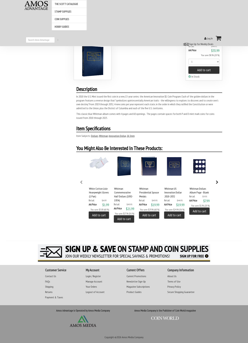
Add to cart (204, 70)
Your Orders (91, 286)
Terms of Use (173, 281)
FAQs (47, 281)
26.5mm (131, 136)
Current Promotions (136, 276)
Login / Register (93, 276)
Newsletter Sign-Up (136, 281)
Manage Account (94, 281)
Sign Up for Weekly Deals (197, 44)
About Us (172, 276)
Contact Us (50, 276)
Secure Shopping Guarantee (180, 292)
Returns (49, 292)
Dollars (94, 136)
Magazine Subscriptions (138, 286)
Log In (208, 38)
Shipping (49, 286)
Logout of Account (95, 292)
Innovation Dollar (117, 136)
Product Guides (134, 292)
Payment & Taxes (54, 297)
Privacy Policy (174, 286)
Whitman (103, 136)
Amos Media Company (132, 337)
